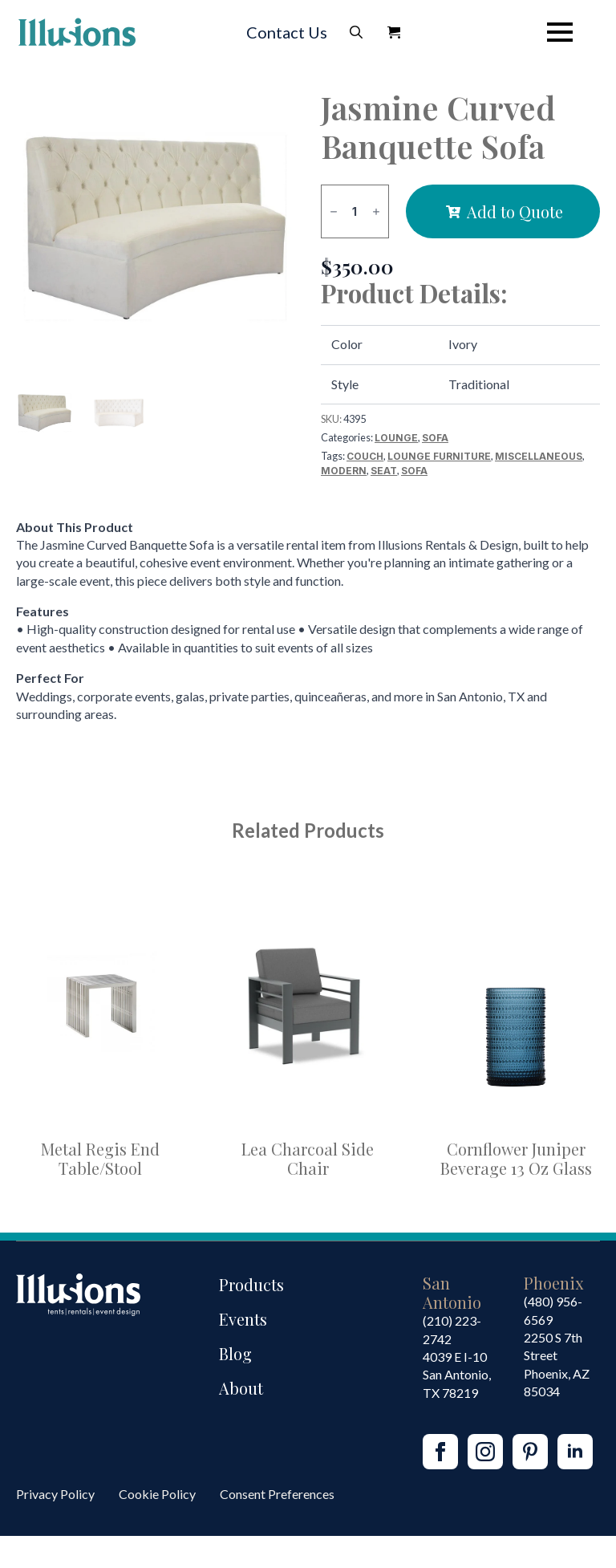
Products (251, 1284)
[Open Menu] (560, 32)
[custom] (530, 1451)
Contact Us (286, 32)
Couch (364, 456)
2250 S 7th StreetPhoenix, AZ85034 (557, 1364)
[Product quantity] (355, 211)
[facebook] (440, 1451)
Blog (235, 1353)
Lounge (396, 438)
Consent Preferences (277, 1493)
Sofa (435, 438)
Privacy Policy (55, 1493)
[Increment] (376, 211)
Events (243, 1319)
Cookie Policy (157, 1493)
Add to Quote (515, 211)
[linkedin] (575, 1451)
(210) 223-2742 (452, 1329)
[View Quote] (394, 32)
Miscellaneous (538, 456)
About (241, 1388)
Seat (384, 471)
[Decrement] (333, 211)
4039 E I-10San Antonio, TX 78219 (457, 1374)
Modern (344, 471)
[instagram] (485, 1451)
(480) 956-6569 (553, 1310)
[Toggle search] (356, 32)
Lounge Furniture (439, 456)
